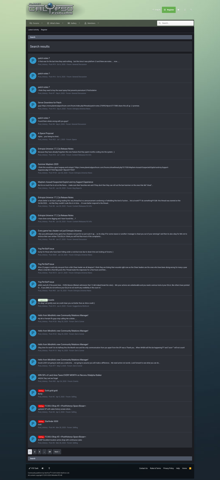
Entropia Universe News (81, 109)
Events (75, 381)
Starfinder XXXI (48, 421)
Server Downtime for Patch (49, 102)
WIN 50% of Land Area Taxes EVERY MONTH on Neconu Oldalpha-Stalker (70, 375)
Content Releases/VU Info (81, 155)
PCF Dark (33, 468)
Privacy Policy (168, 468)
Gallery (74, 23)
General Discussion (79, 64)
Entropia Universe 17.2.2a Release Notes (55, 149)
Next (56, 452)
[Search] (191, 10)
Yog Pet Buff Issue (46, 249)
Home (184, 468)
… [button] (44, 452)
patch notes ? (44, 58)
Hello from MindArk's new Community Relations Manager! (63, 315)
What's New (55, 23)
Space (74, 139)
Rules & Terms (155, 468)
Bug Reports (77, 188)
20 (50, 452)
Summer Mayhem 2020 (48, 164)
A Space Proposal (45, 133)
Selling (73, 397)
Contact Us (143, 468)
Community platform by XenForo (49, 473)
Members (92, 23)
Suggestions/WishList (81, 306)
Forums (36, 23)
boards (46, 300)
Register (44, 30)
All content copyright (45, 475)
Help (178, 468)
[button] (42, 23)
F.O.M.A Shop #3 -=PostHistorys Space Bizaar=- (62, 406)
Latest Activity (33, 30)
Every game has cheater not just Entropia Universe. (60, 231)
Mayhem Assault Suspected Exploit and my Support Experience (65, 182)
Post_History (43, 64)
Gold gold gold (48, 390)
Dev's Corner (79, 322)
